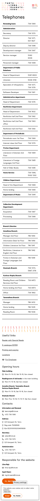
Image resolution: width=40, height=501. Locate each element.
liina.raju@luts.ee (11, 468)
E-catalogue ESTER (10, 345)
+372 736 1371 (10, 450)
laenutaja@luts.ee (11, 411)
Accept (7, 496)
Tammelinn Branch (22, 386)
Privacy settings (20, 482)
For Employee (10, 360)
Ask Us (10, 481)
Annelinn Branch (8, 386)
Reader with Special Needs (13, 340)
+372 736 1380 (10, 415)
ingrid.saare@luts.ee (12, 475)
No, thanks (16, 496)
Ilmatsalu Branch (8, 396)
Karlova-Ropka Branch (10, 388)
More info (7, 492)
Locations (6, 355)
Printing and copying (10, 350)
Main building (7, 371)
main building (32, 379)
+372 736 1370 (10, 439)
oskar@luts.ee (10, 436)
